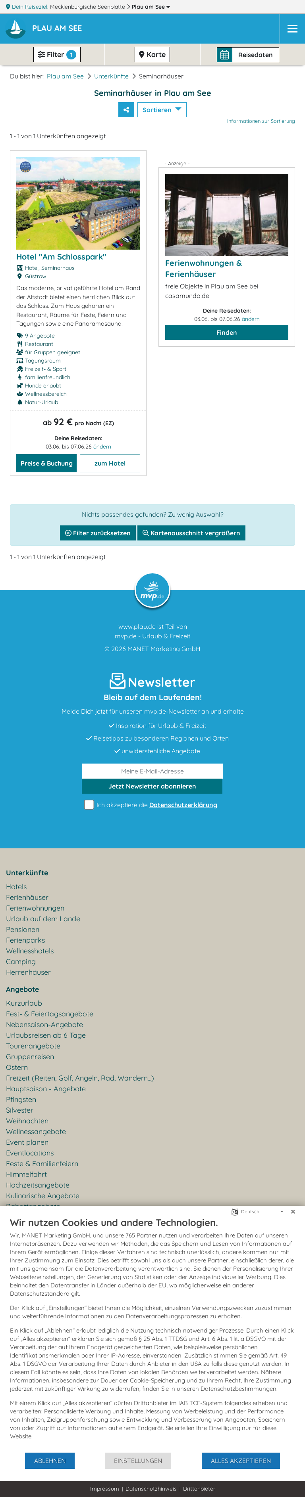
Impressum (104, 1488)
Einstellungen (138, 1461)
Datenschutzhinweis (151, 1488)
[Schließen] (293, 1212)
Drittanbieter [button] (199, 1488)
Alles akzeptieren (241, 1461)
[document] (152, 1334)
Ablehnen (50, 1461)
